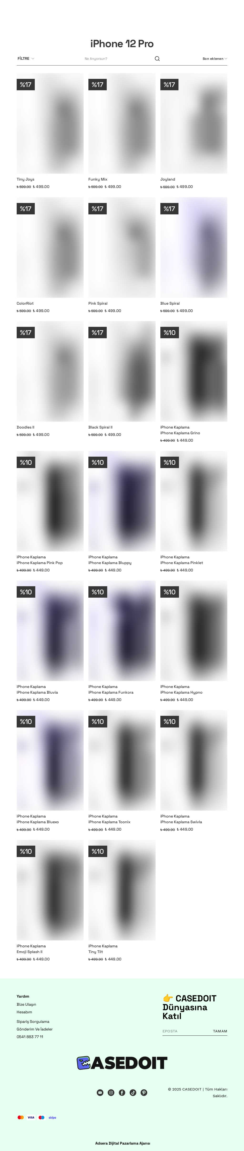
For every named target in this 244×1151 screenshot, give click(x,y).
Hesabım (24, 1012)
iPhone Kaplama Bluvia (37, 692)
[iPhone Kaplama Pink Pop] (50, 501)
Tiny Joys (25, 179)
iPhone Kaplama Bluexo (38, 821)
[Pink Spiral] (121, 247)
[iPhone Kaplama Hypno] (193, 631)
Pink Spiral (97, 303)
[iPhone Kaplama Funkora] (121, 631)
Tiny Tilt (95, 951)
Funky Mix (97, 179)
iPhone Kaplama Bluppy (110, 562)
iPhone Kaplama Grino (180, 432)
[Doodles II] (50, 371)
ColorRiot (25, 303)
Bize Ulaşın (26, 1004)
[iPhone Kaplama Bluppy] (121, 501)
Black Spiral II (100, 427)
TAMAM (220, 1031)
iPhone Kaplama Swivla (181, 821)
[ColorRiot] (50, 247)
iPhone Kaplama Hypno (181, 692)
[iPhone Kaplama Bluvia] (50, 631)
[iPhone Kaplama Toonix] (121, 760)
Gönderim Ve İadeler (35, 1029)
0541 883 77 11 (30, 1036)
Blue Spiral (170, 303)
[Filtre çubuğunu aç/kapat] (28, 59)
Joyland (167, 179)
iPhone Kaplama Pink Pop (40, 562)
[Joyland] (193, 123)
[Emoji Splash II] (50, 890)
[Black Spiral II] (121, 371)
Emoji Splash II (29, 951)
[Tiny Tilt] (121, 890)
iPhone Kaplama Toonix (109, 821)
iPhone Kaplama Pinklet (181, 562)
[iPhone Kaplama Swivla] (193, 760)
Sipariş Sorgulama (33, 1021)
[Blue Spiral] (193, 247)
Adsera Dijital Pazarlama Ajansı (122, 1143)
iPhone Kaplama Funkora (110, 692)
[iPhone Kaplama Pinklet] (193, 501)
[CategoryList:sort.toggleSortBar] (214, 58)
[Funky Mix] (121, 123)
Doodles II (25, 427)
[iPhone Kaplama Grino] (193, 371)
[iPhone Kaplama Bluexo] (50, 760)
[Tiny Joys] (50, 123)
